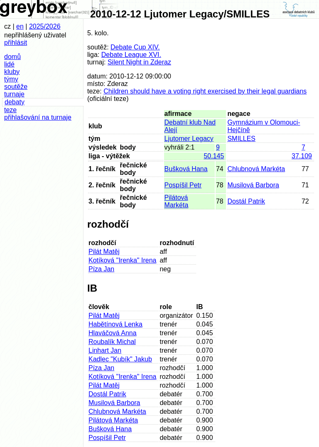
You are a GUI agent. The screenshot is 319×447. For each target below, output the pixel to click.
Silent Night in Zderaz (139, 62)
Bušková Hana (186, 168)
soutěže (15, 86)
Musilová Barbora (253, 185)
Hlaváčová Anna (112, 332)
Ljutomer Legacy (188, 138)
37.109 (302, 156)
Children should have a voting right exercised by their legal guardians (205, 91)
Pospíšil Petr (183, 185)
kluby (12, 71)
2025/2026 (45, 26)
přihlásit (15, 42)
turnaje (14, 94)
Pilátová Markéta (176, 201)
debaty (15, 102)
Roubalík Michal (112, 341)
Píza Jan (101, 269)
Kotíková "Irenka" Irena (122, 260)
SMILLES (241, 138)
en (20, 26)
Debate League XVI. (131, 54)
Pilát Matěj (104, 251)
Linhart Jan (104, 350)
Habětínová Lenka (115, 324)
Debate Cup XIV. (135, 47)
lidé (9, 64)
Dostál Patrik (246, 201)
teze (10, 109)
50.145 (214, 156)
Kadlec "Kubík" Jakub (120, 359)
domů (12, 56)
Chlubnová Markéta (256, 168)
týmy (11, 79)
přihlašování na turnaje (37, 117)
